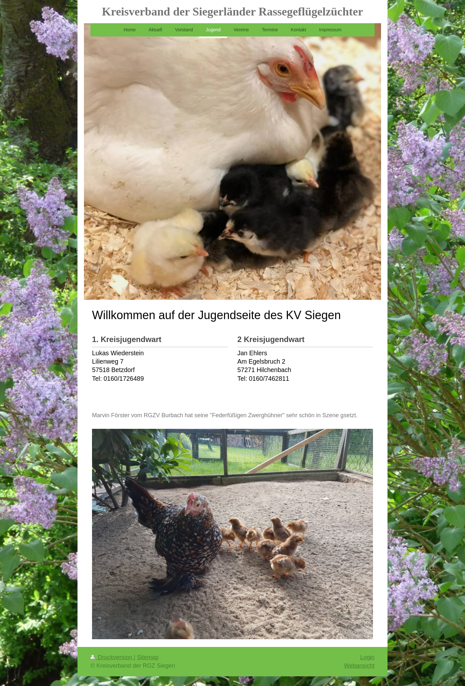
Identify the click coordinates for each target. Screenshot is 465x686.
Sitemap (148, 657)
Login (367, 657)
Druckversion (112, 657)
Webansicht (359, 665)
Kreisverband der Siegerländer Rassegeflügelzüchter (232, 11)
